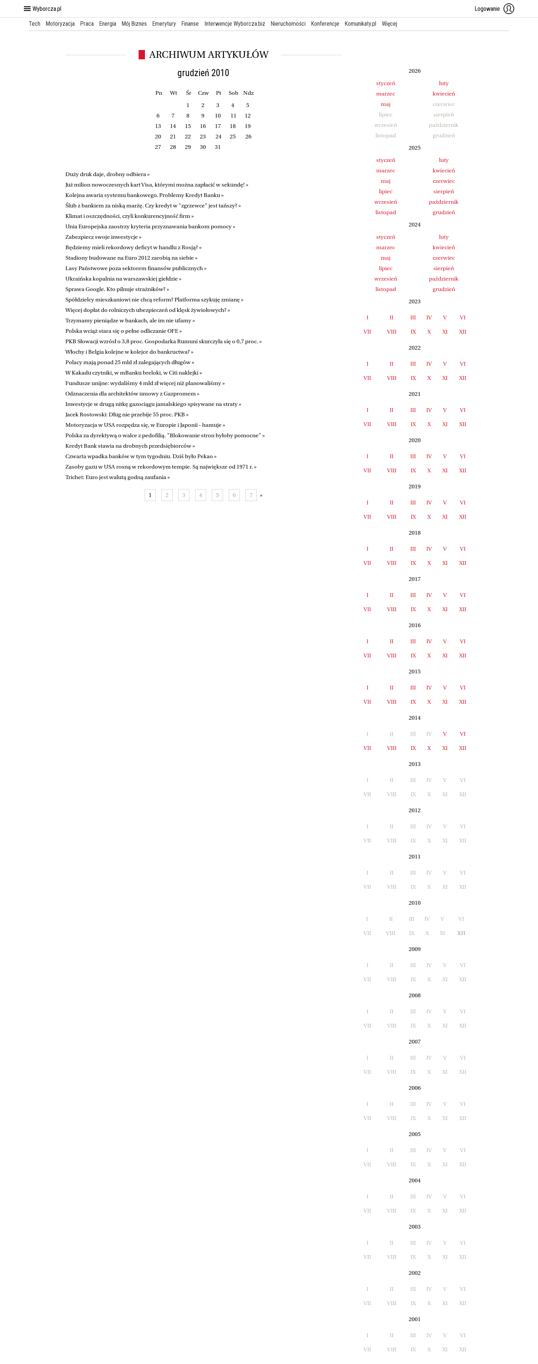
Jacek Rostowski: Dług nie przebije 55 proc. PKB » (127, 414)
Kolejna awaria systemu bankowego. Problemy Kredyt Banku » (144, 195)
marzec (385, 93)
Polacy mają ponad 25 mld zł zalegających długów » (129, 362)
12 (248, 115)
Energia (109, 23)
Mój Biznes (136, 23)
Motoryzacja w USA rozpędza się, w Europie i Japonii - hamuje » (145, 425)
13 (158, 126)
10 (218, 115)
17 (218, 126)
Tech (34, 23)
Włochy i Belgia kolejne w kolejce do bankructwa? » (129, 351)
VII (367, 331)
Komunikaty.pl (365, 23)
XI (445, 331)
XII (462, 331)
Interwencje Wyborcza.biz (238, 23)
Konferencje (329, 23)
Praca (88, 23)
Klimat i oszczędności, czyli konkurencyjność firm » (129, 216)
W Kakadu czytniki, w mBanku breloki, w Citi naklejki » (133, 372)
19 (248, 126)
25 (233, 136)
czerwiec (444, 181)
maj (385, 104)
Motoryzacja (60, 23)
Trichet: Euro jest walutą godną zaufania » (117, 477)
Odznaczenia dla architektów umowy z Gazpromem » (132, 393)
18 (233, 126)
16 (203, 126)
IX (413, 331)
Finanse (193, 23)
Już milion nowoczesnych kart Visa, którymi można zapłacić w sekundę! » (156, 184)
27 (158, 147)
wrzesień (385, 201)
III (413, 317)
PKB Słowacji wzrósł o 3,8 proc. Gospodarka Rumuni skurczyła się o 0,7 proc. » (163, 341)
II (391, 317)
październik (443, 201)
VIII (391, 331)
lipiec (385, 191)
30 (203, 147)
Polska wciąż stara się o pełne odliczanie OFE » (123, 331)
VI (463, 317)
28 (173, 147)
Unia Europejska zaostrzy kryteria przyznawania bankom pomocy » (150, 226)
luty (444, 83)
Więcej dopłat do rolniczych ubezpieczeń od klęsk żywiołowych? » (147, 310)
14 (173, 126)
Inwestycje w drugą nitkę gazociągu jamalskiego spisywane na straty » (153, 404)
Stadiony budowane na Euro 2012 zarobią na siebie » (131, 257)
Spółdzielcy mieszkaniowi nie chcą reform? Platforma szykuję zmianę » (154, 299)
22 (188, 136)
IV (429, 317)
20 (158, 136)
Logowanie (494, 9)
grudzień (444, 212)
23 (203, 136)
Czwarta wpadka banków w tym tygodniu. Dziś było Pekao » (141, 456)
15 (188, 126)
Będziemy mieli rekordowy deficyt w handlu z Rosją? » (133, 247)
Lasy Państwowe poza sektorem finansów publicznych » (136, 268)
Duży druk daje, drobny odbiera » (107, 174)
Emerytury (167, 23)
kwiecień (444, 93)
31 (218, 147)
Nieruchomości (292, 23)
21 (173, 136)
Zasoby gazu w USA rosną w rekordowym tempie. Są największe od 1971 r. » (161, 466)
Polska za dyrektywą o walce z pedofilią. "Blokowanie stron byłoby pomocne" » (165, 435)
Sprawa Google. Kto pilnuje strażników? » (117, 289)
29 (188, 147)
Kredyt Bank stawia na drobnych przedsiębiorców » (130, 445)
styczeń (385, 83)
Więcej (395, 23)
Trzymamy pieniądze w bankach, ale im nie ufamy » (130, 320)
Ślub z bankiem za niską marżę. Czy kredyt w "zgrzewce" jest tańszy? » (153, 205)
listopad (385, 212)
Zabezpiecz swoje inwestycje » (103, 237)
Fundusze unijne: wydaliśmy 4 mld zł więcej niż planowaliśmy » (145, 383)
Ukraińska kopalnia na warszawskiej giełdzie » (123, 278)
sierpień (443, 191)
